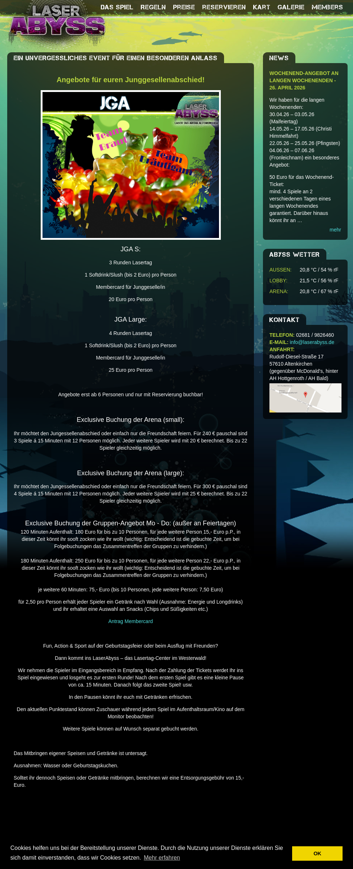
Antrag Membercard (130, 621)
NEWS (279, 58)
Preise (184, 7)
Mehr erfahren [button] (162, 858)
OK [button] (317, 853)
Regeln (153, 7)
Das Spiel (117, 7)
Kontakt (284, 319)
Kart (262, 7)
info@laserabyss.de (312, 342)
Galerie (291, 7)
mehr (335, 230)
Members (327, 7)
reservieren (224, 7)
